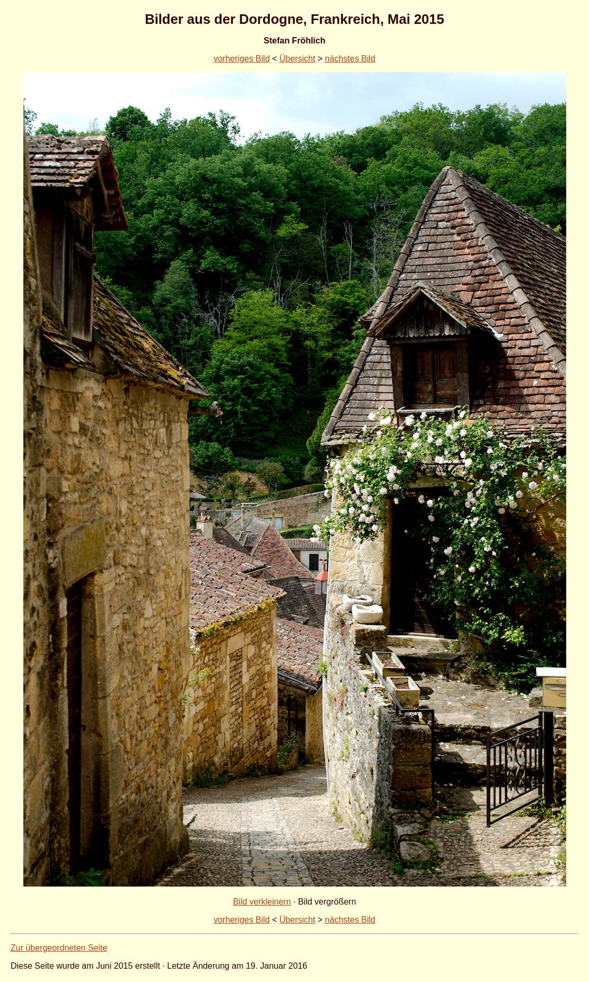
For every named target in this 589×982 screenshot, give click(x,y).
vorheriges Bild (242, 58)
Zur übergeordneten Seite (59, 947)
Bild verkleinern (262, 901)
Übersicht (297, 58)
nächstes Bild (350, 58)
